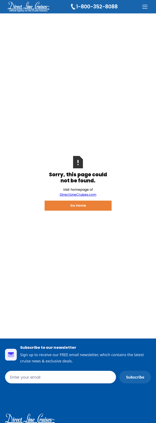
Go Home (78, 205)
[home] (29, 7)
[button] (144, 7)
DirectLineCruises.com (78, 194)
